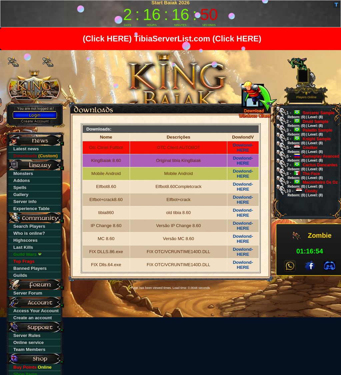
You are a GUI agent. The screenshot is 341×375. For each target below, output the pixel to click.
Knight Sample (306, 141)
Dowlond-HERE (243, 148)
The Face (302, 175)
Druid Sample (305, 123)
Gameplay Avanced (310, 158)
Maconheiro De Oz (310, 184)
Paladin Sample (307, 132)
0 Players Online (306, 95)
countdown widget (170, 13)
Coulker (302, 149)
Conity (302, 193)
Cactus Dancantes (309, 167)
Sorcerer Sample (308, 115)
